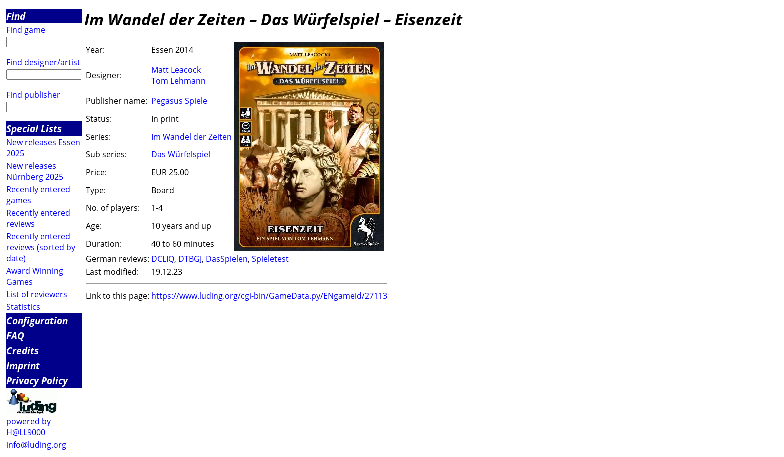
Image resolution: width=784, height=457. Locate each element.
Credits (22, 350)
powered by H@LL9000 (28, 427)
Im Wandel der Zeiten (192, 136)
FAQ (15, 335)
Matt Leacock (176, 69)
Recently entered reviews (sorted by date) (41, 247)
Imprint (23, 365)
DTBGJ (190, 258)
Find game (26, 29)
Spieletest (270, 258)
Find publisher (33, 94)
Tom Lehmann (179, 80)
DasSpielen (227, 258)
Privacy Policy (37, 380)
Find (16, 16)
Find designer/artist (43, 62)
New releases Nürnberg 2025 (35, 171)
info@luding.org (36, 444)
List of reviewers (37, 294)
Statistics (23, 306)
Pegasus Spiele (180, 100)
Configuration (37, 320)
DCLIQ (163, 258)
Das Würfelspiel (181, 154)
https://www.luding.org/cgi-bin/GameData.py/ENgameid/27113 (270, 295)
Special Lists (34, 128)
